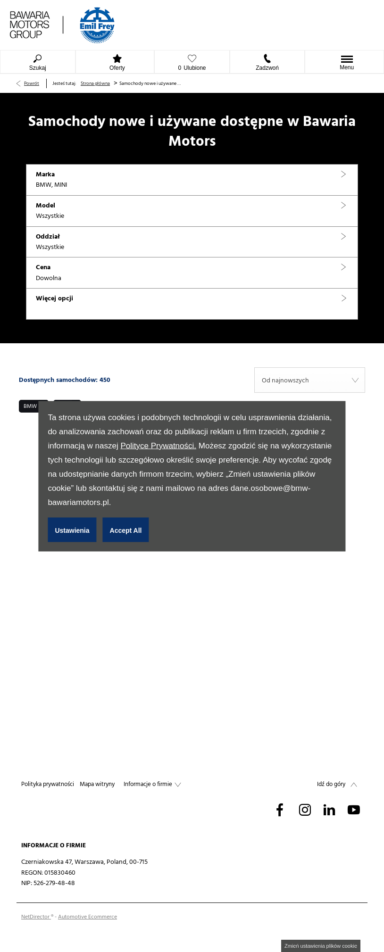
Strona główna (95, 83)
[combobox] (309, 380)
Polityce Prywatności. (158, 445)
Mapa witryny (97, 784)
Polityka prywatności (47, 784)
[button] (192, 180)
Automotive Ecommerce (87, 917)
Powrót (31, 83)
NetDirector (36, 917)
